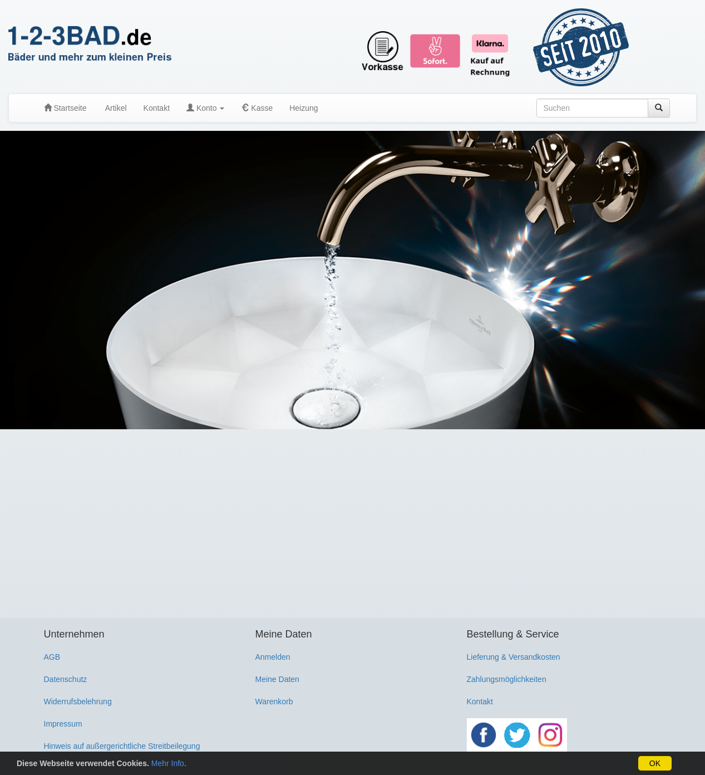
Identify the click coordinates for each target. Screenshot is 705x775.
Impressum (63, 723)
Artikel (115, 108)
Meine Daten (277, 679)
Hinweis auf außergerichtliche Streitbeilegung (122, 746)
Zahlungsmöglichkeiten (506, 679)
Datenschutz (65, 679)
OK (654, 763)
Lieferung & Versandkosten (513, 657)
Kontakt (157, 108)
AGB (52, 657)
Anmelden (272, 657)
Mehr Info (167, 763)
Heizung (303, 108)
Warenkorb (274, 701)
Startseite (65, 108)
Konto (205, 108)
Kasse (257, 108)
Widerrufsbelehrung (78, 701)
